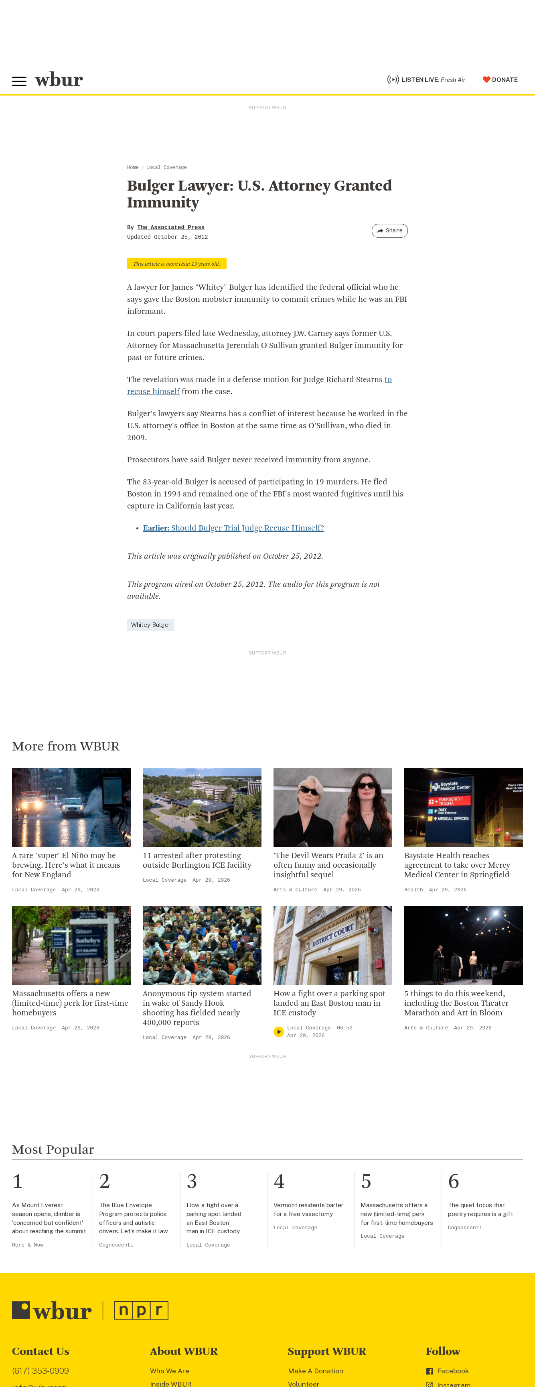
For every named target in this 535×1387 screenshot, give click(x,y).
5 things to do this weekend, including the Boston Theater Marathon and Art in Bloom (456, 1003)
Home (133, 168)
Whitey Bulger (150, 624)
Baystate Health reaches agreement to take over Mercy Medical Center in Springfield (457, 865)
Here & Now (27, 1245)
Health (413, 890)
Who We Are (169, 1371)
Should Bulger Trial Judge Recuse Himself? (233, 529)
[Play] (279, 1032)
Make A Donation (315, 1371)
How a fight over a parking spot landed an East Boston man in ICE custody (329, 1003)
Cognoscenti (116, 1245)
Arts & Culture (295, 890)
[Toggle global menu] (19, 81)
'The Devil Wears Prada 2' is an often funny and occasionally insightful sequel (328, 865)
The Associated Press (171, 227)
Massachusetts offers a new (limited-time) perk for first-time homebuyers (70, 1003)
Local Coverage (166, 168)
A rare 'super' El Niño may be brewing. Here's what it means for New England (66, 865)
